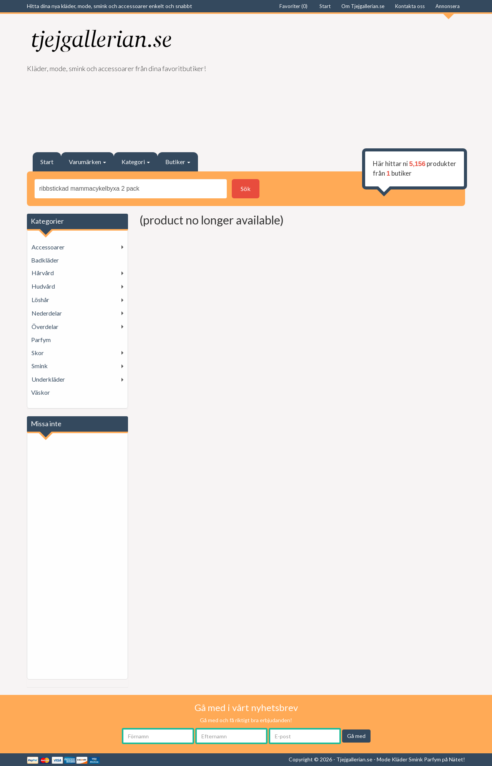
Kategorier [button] (47, 221)
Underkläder (48, 379)
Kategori (135, 161)
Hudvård (43, 286)
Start (46, 161)
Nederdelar (47, 313)
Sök (246, 188)
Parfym (41, 339)
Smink (40, 365)
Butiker (177, 161)
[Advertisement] (358, 79)
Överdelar (45, 326)
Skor (38, 352)
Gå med (356, 736)
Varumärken (87, 161)
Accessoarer (48, 247)
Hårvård (43, 272)
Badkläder (45, 260)
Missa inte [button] (46, 423)
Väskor (40, 392)
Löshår (40, 299)
